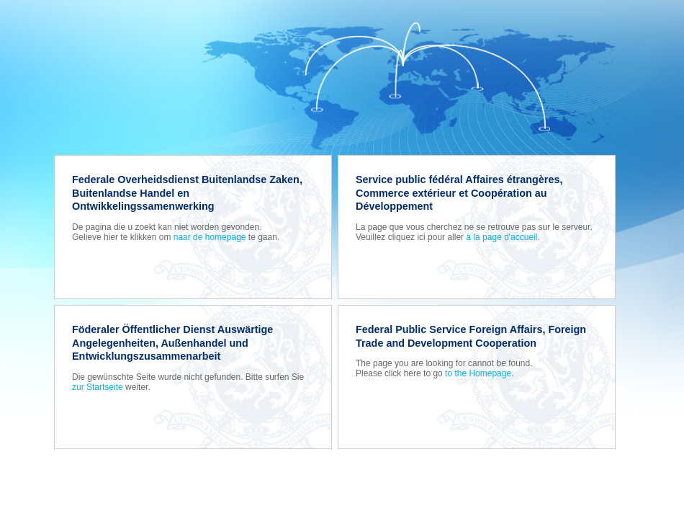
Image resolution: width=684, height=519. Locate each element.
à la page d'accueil (501, 237)
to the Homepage (478, 373)
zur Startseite (97, 387)
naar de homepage (210, 237)
